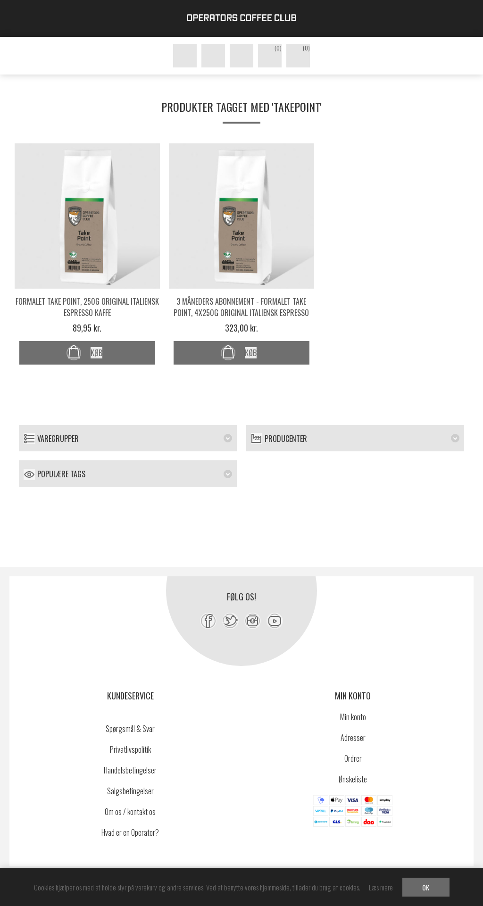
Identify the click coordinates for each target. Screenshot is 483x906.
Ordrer (353, 758)
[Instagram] (252, 621)
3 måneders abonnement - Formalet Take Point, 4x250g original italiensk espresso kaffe (241, 313)
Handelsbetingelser (130, 770)
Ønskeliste (353, 779)
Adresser (353, 737)
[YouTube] (274, 621)
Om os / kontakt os (130, 811)
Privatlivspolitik (130, 749)
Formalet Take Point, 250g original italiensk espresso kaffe (87, 307)
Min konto (353, 717)
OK (425, 887)
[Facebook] (208, 621)
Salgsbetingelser (130, 791)
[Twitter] (230, 621)
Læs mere (381, 887)
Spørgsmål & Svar (130, 728)
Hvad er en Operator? (130, 832)
